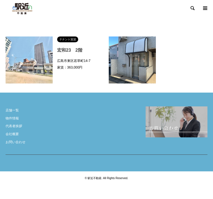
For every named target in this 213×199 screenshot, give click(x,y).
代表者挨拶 (14, 126)
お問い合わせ (16, 142)
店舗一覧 (12, 110)
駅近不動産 (95, 178)
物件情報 (12, 118)
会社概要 (12, 134)
